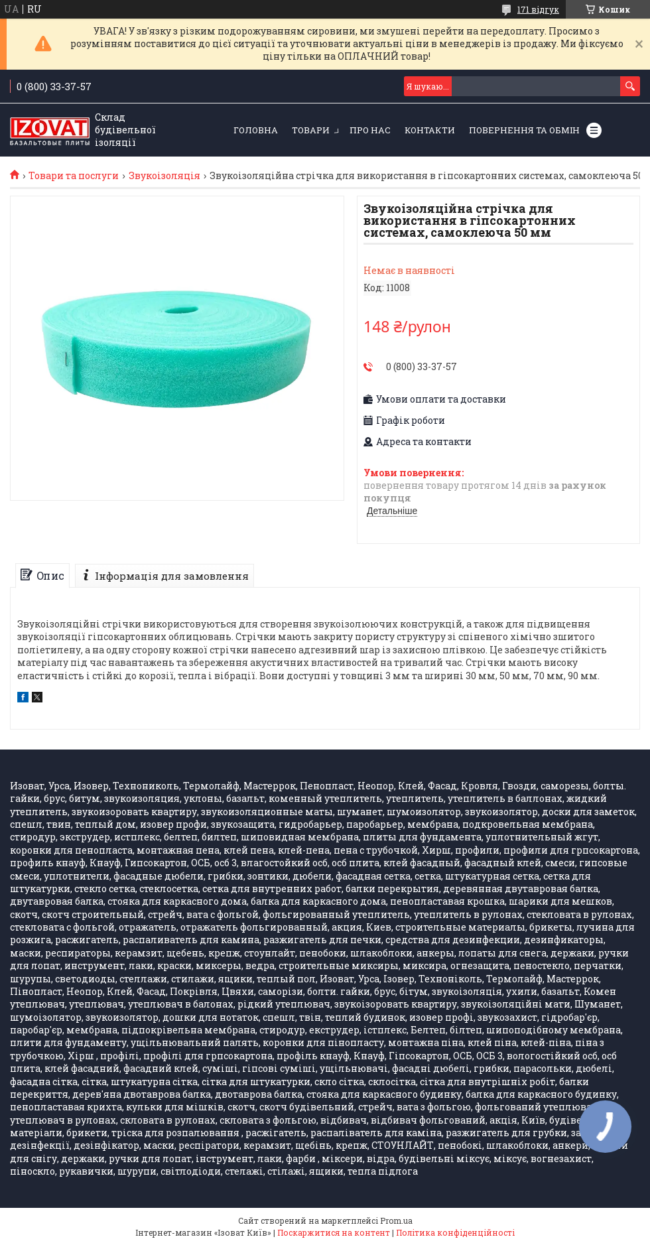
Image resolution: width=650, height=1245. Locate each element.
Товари (311, 130)
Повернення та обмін (524, 130)
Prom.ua (396, 1220)
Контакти (430, 130)
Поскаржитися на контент (333, 1232)
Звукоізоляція (164, 176)
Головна (255, 130)
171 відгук (538, 9)
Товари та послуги (74, 176)
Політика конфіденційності (455, 1232)
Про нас (370, 130)
